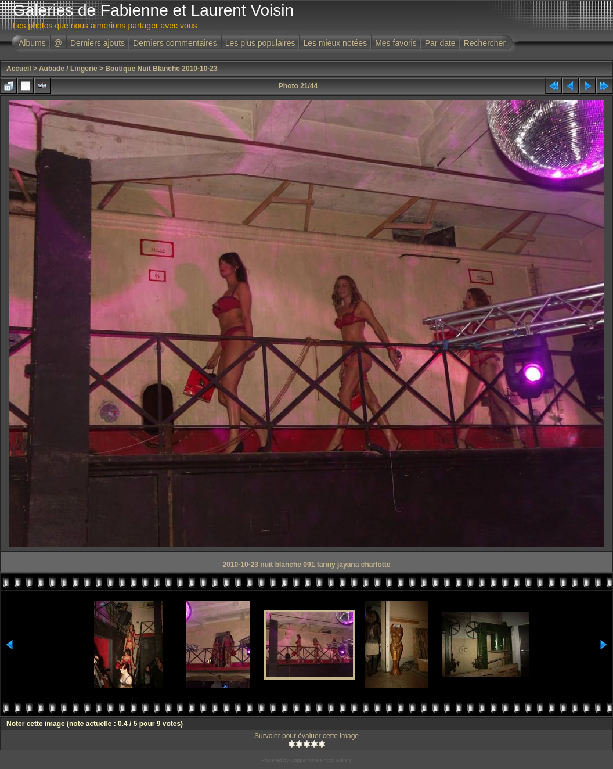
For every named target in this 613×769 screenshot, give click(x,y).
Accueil (18, 68)
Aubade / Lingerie (68, 68)
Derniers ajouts (97, 43)
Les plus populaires (260, 43)
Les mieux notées (335, 43)
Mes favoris (396, 43)
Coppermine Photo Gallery (321, 760)
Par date (440, 43)
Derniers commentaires (175, 43)
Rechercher (485, 43)
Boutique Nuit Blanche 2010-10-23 (161, 68)
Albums (32, 43)
